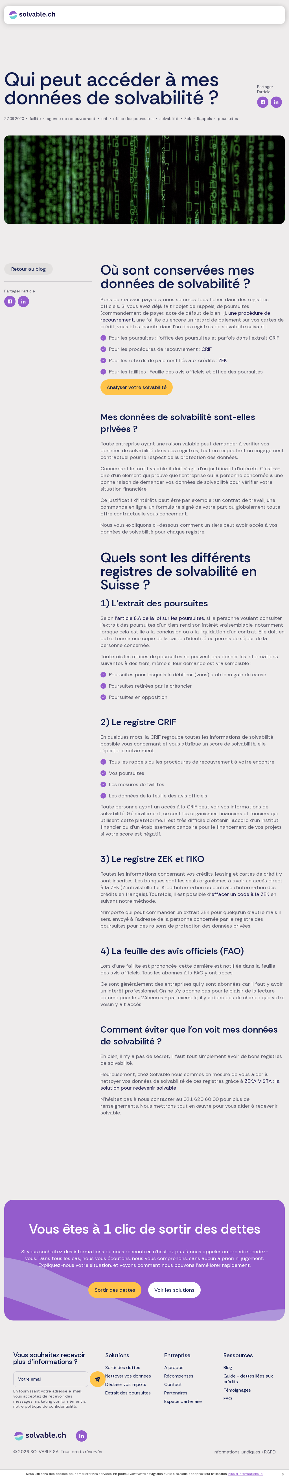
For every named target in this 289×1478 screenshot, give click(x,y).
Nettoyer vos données (128, 1376)
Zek (187, 118)
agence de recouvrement (71, 118)
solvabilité (168, 118)
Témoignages (237, 1390)
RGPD (270, 1452)
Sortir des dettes (115, 1290)
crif (104, 118)
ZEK (222, 360)
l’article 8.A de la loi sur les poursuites (159, 618)
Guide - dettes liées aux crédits (248, 1379)
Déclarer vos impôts (125, 1384)
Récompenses (178, 1376)
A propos (173, 1367)
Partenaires (175, 1393)
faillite (35, 118)
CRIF (207, 349)
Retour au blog (28, 269)
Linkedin (81, 1436)
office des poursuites (133, 118)
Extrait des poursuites (128, 1393)
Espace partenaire (183, 1401)
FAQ (228, 1399)
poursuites (228, 118)
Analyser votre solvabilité (137, 387)
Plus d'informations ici (245, 1474)
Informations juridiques (237, 1452)
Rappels (204, 118)
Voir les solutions (174, 1290)
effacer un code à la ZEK (240, 894)
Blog (228, 1367)
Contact (173, 1384)
